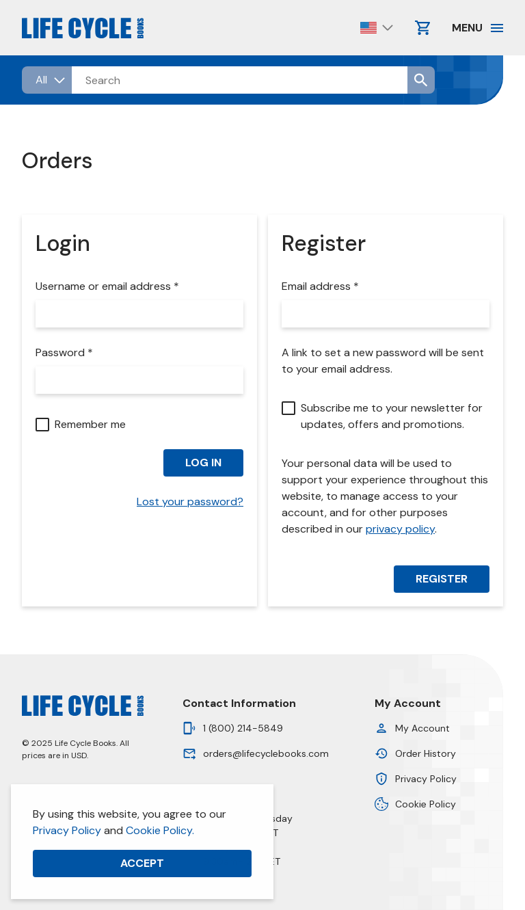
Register (442, 579)
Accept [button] (142, 863)
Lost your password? (190, 501)
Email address (323, 286)
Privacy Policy (67, 830)
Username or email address (110, 286)
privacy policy (400, 529)
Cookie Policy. (160, 830)
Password (67, 353)
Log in (203, 462)
